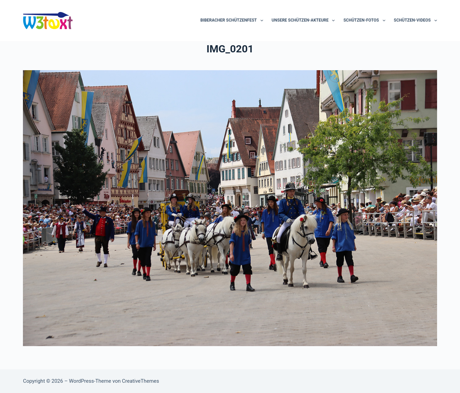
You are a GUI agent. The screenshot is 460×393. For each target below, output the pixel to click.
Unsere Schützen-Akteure (305, 20)
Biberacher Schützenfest (233, 20)
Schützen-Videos (415, 20)
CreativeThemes (140, 381)
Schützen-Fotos (365, 20)
